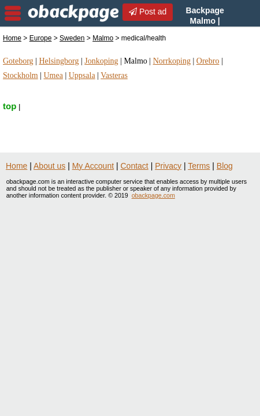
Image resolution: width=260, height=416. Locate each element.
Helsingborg (59, 61)
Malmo (102, 38)
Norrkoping (172, 61)
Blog (225, 165)
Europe (40, 38)
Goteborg (18, 61)
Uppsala (82, 75)
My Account (93, 165)
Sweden (72, 38)
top (9, 106)
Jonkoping (101, 61)
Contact (134, 165)
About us (49, 165)
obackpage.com (153, 195)
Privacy (168, 165)
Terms (199, 165)
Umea (52, 75)
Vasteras (114, 75)
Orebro (208, 61)
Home (12, 38)
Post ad (147, 11)
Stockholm (20, 75)
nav (13, 13)
